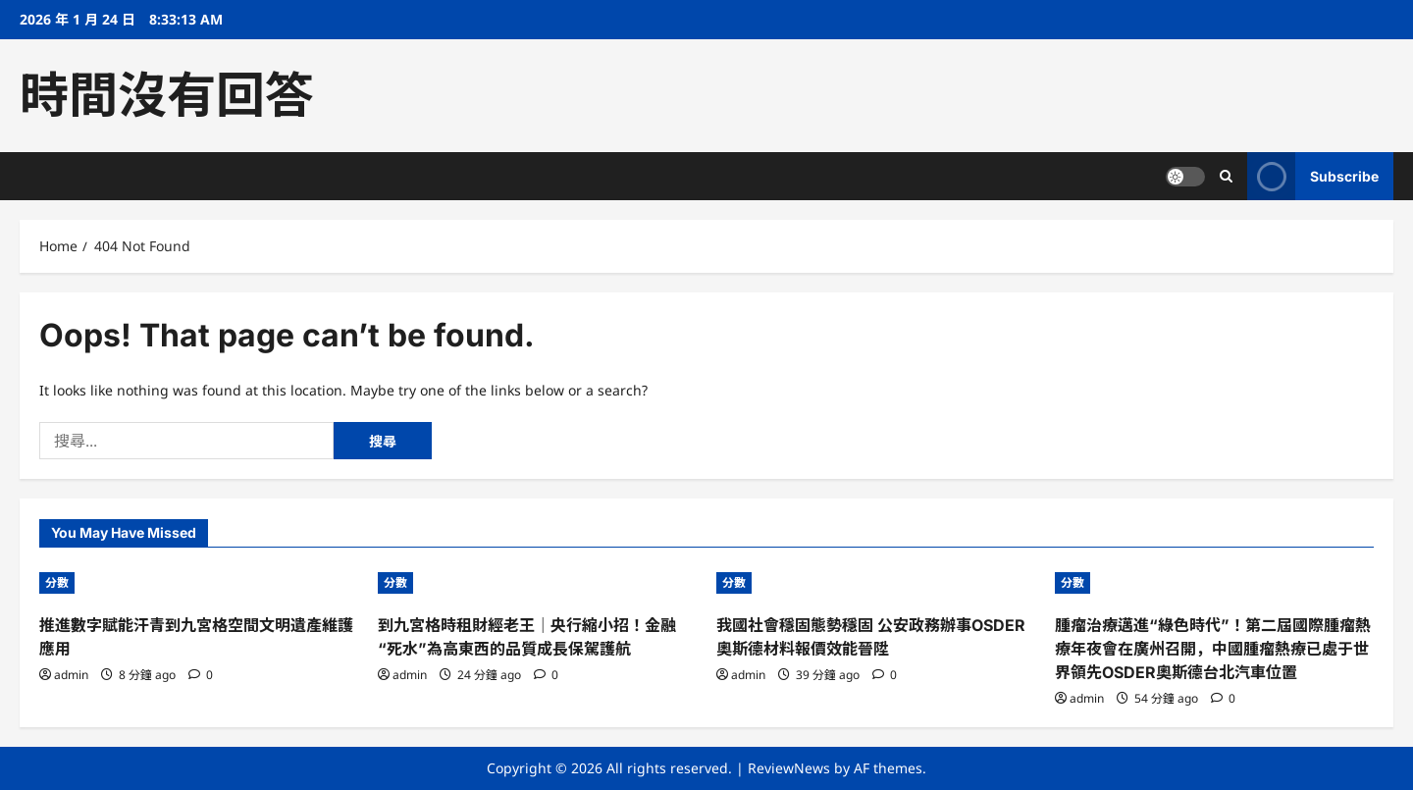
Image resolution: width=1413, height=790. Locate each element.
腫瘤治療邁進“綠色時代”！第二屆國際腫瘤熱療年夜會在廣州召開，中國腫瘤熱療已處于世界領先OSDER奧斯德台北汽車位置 (1213, 648)
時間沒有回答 (167, 95)
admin (71, 674)
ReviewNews (789, 768)
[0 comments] (200, 674)
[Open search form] (1226, 176)
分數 (57, 582)
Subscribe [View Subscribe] (1313, 176)
